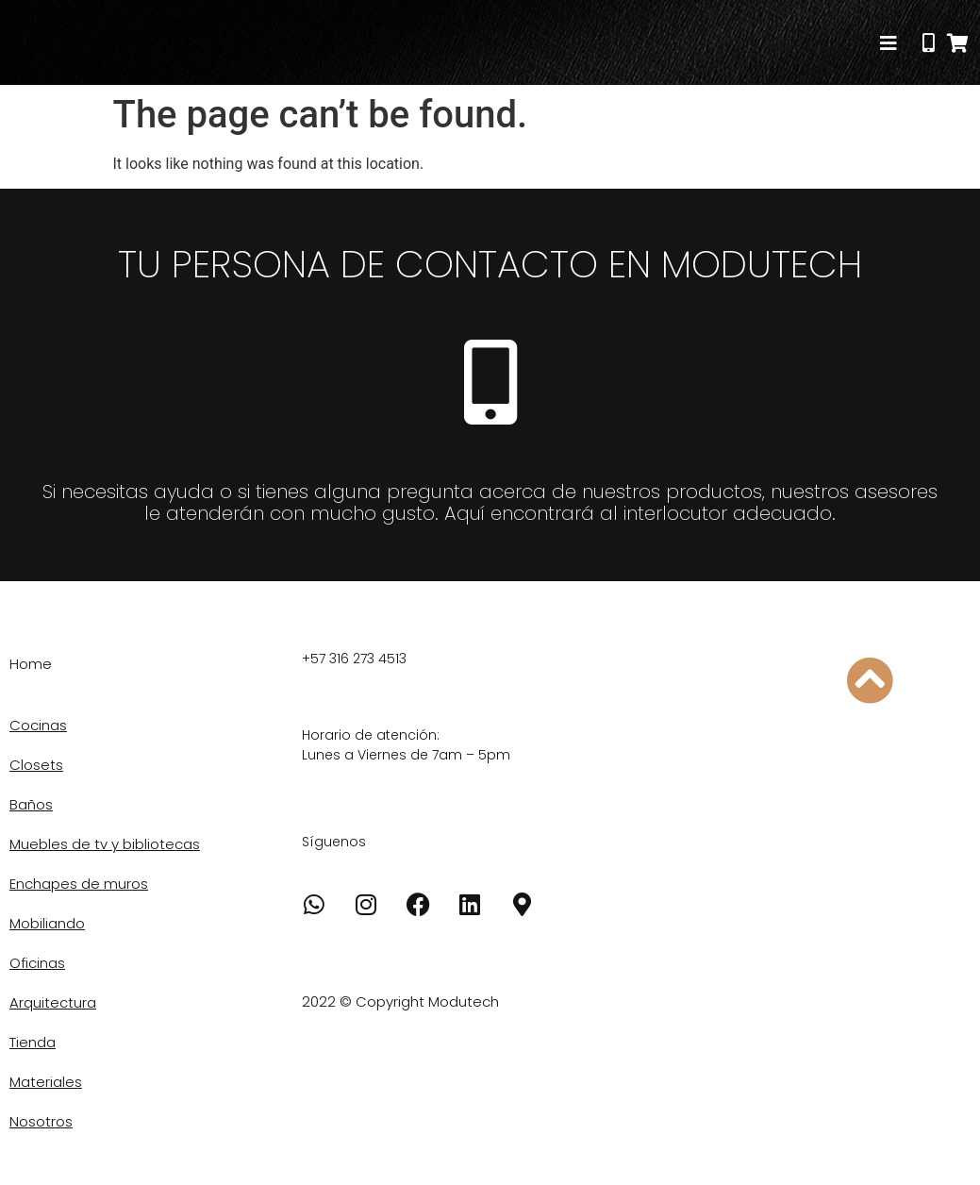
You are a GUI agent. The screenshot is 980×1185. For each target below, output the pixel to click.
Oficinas (37, 963)
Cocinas (38, 725)
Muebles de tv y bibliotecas (104, 844)
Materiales (45, 1082)
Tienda (32, 1042)
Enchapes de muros (78, 883)
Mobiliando (47, 923)
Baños (31, 804)
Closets (36, 765)
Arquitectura (52, 1002)
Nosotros (41, 1121)
